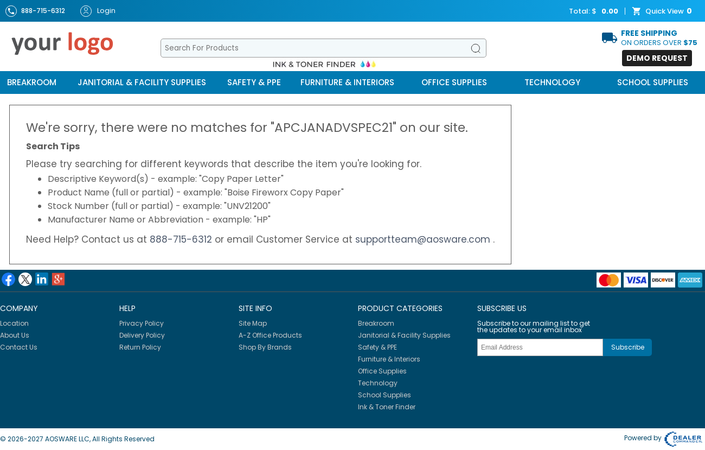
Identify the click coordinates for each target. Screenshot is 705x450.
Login (98, 11)
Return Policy (140, 347)
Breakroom (31, 82)
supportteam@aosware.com (424, 239)
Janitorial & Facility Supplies (142, 82)
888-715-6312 (182, 239)
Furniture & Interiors (347, 82)
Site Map (253, 323)
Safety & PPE (254, 82)
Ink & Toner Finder (386, 406)
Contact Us (18, 347)
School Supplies (652, 82)
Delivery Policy (142, 335)
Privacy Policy (141, 323)
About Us (14, 335)
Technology (552, 82)
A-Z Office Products (270, 335)
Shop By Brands (265, 347)
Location (14, 323)
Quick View (663, 11)
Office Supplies (454, 82)
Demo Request (657, 58)
